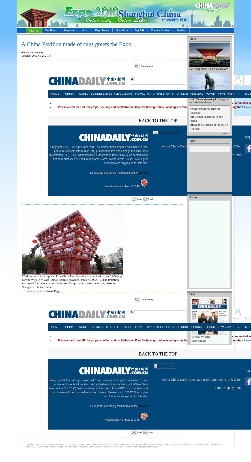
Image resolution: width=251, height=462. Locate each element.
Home (34, 30)
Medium (168, 132)
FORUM (210, 93)
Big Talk (139, 30)
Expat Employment (228, 388)
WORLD (84, 93)
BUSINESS (98, 93)
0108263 (143, 172)
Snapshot (69, 30)
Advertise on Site (199, 379)
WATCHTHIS (154, 93)
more (225, 133)
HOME (55, 93)
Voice (192, 140)
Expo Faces (102, 30)
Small (176, 132)
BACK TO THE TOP (158, 120)
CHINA (69, 93)
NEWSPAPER (225, 93)
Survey (193, 197)
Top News (50, 30)
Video (85, 30)
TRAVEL (140, 93)
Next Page (53, 291)
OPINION (182, 93)
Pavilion (181, 30)
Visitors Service (160, 30)
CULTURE (126, 93)
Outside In (122, 30)
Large (160, 132)
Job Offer (234, 146)
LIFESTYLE (112, 93)
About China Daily (174, 146)
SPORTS (168, 93)
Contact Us (219, 379)
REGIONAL (196, 93)
